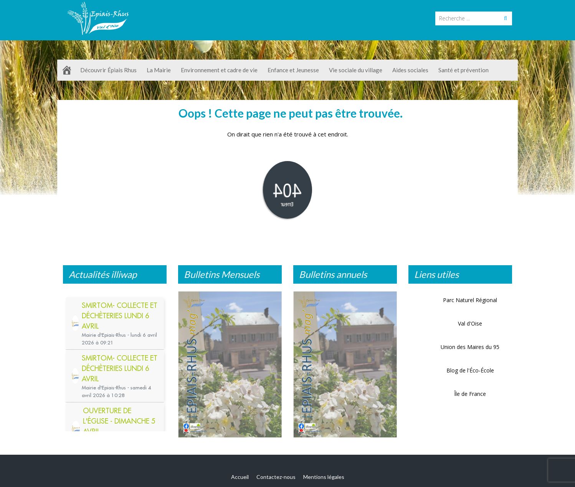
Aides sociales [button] (411, 69)
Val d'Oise (470, 323)
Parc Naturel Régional (470, 300)
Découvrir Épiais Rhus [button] (109, 69)
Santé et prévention (463, 69)
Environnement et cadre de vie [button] (220, 69)
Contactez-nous (276, 477)
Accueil (240, 477)
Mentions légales (323, 477)
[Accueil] (66, 70)
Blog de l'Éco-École (470, 370)
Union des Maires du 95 (470, 347)
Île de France (470, 393)
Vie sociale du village (357, 69)
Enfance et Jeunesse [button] (294, 69)
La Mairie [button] (160, 69)
